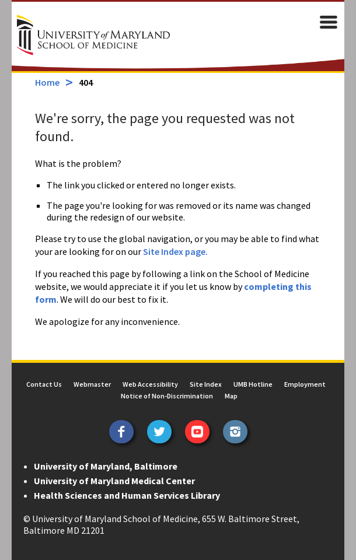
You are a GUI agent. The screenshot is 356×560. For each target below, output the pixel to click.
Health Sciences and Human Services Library (127, 495)
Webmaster (92, 384)
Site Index (206, 384)
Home (47, 82)
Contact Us (44, 384)
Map (231, 395)
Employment (305, 384)
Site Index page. (175, 251)
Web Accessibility (150, 384)
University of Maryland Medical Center (114, 481)
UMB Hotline (253, 384)
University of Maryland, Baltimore (105, 466)
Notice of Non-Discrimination (167, 395)
